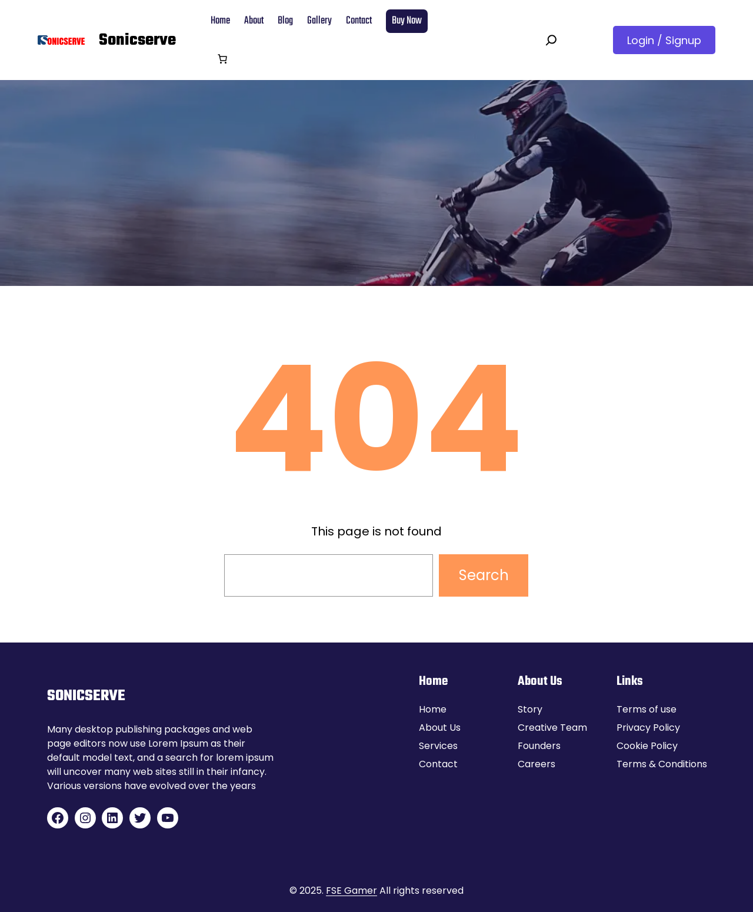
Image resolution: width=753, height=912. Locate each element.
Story (530, 709)
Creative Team (552, 727)
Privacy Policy (648, 727)
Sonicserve (137, 40)
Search (484, 575)
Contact (438, 764)
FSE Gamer (351, 890)
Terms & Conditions (662, 764)
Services (438, 746)
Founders (539, 746)
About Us (440, 727)
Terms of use (647, 709)
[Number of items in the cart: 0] (222, 59)
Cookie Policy (647, 746)
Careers (536, 764)
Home (433, 709)
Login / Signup (664, 40)
